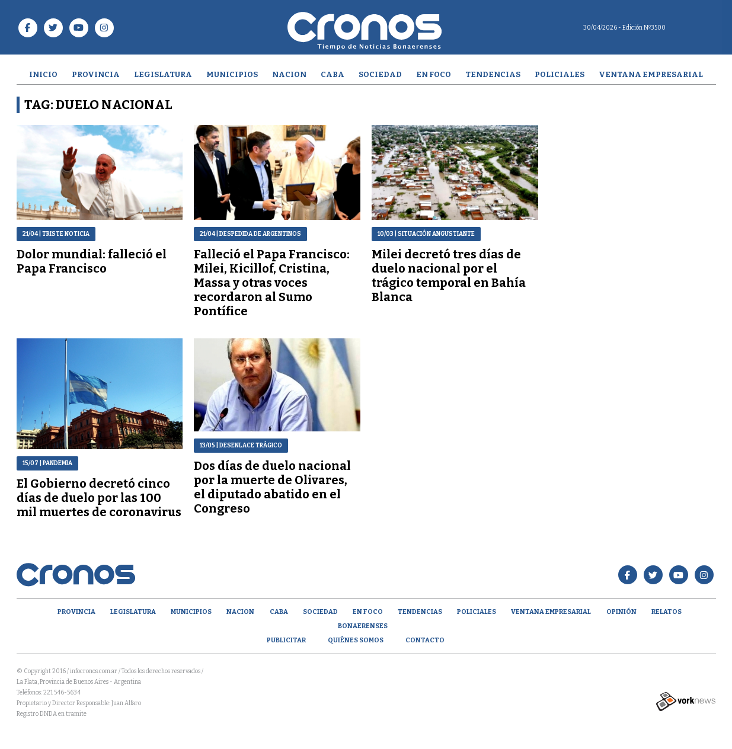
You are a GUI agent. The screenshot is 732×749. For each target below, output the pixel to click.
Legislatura (163, 74)
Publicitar (286, 640)
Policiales (559, 74)
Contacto (425, 640)
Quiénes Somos (355, 640)
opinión (621, 612)
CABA (332, 74)
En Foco (433, 74)
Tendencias (492, 74)
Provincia (96, 74)
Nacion (289, 74)
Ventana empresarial (651, 74)
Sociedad (380, 74)
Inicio (43, 74)
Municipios (232, 74)
